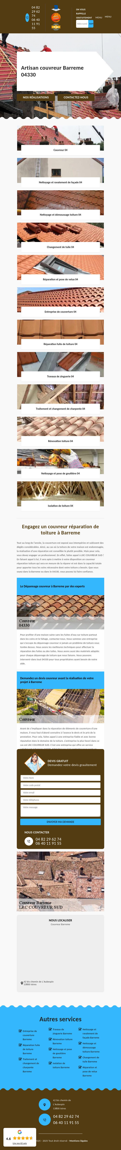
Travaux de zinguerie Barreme (62, 1031)
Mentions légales (78, 1140)
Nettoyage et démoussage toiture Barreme (91, 1047)
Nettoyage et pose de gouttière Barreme (62, 1053)
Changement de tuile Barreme (91, 1059)
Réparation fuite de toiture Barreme (31, 1049)
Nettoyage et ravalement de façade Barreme (91, 1033)
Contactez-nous (76, 97)
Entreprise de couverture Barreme (30, 1035)
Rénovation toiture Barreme (62, 1041)
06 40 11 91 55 (36, 24)
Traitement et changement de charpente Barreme (31, 1065)
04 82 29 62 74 (36, 11)
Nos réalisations (36, 97)
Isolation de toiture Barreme (61, 1065)
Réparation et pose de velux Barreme (90, 1071)
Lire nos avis (20, 1143)
